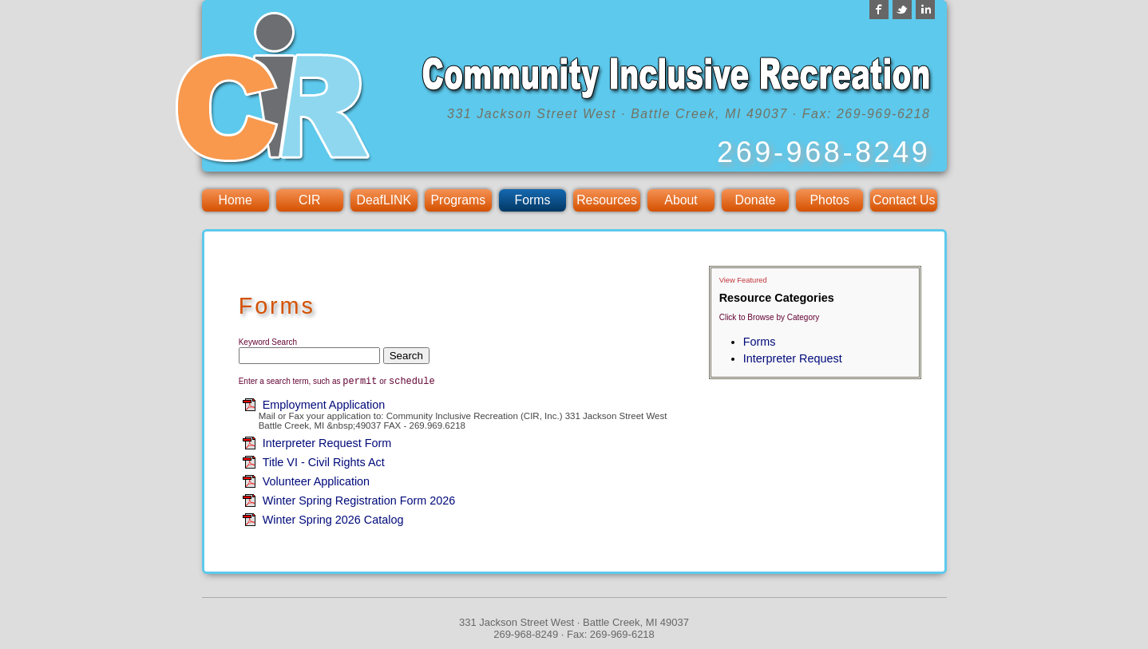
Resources (606, 200)
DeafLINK (383, 200)
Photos (829, 200)
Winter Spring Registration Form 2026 (359, 503)
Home (235, 200)
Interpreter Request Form (327, 445)
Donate (755, 200)
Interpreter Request (792, 358)
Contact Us (904, 200)
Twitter (902, 9)
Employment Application (324, 407)
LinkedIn (925, 9)
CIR (309, 200)
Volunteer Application (316, 483)
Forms (533, 200)
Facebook (879, 9)
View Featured (743, 280)
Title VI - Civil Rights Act (324, 464)
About (680, 200)
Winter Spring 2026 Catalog (333, 522)
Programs (458, 200)
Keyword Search (268, 342)
